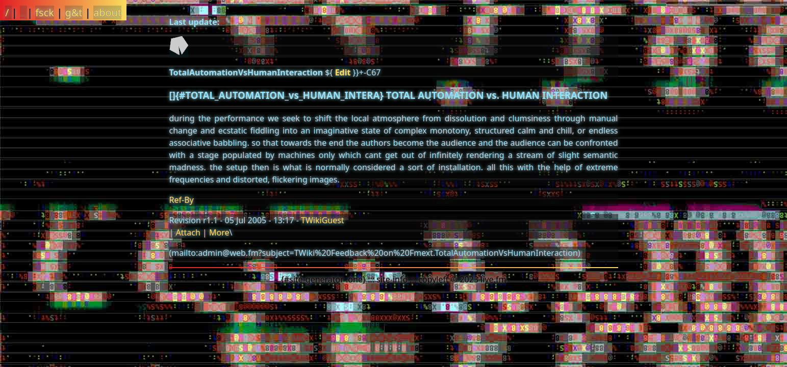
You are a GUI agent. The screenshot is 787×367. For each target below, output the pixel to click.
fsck (44, 12)
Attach (187, 232)
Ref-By (181, 199)
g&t (73, 12)
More (219, 232)
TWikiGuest (322, 220)
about (107, 12)
